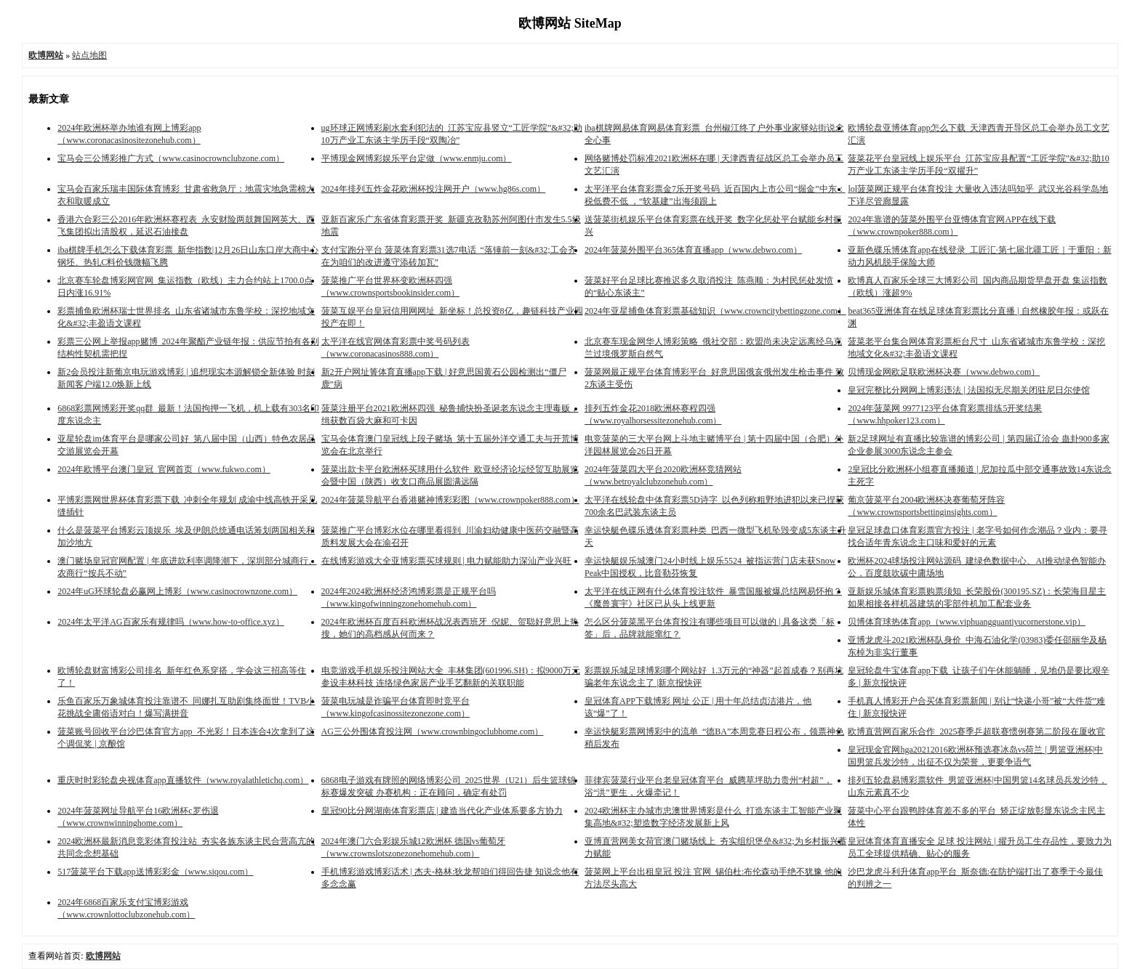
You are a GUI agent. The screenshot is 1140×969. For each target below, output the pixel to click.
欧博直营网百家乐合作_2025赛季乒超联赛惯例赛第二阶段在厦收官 (976, 731)
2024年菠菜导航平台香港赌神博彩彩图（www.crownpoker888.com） (450, 500)
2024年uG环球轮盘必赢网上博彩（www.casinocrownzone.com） (177, 591)
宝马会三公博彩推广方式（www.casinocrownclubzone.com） (170, 158)
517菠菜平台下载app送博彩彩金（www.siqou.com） (155, 872)
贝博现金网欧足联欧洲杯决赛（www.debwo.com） (944, 372)
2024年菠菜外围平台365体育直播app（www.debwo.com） (693, 250)
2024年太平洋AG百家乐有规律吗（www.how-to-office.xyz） (170, 622)
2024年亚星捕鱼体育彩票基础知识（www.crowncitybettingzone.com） (715, 311)
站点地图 (89, 55)
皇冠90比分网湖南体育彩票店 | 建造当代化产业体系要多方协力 (442, 811)
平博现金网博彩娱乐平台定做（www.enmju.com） (416, 158)
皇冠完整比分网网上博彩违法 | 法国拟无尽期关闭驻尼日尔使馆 (968, 390)
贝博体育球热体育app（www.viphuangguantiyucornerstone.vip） (966, 622)
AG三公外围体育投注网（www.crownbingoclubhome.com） (432, 731)
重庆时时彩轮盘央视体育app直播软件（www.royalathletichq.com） (182, 780)
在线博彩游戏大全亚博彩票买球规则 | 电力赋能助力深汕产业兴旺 (446, 561)
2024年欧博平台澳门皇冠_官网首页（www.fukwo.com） (163, 469)
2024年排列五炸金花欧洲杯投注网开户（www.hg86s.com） (433, 189)
